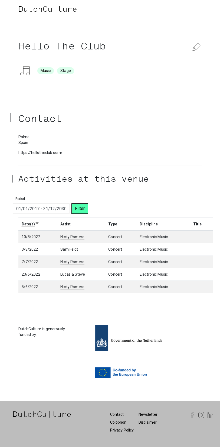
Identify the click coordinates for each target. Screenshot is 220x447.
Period (20, 199)
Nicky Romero (72, 237)
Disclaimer (148, 422)
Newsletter (148, 414)
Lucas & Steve (72, 274)
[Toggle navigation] (196, 10)
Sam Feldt (69, 249)
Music (46, 70)
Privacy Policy (122, 430)
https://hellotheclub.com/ (40, 152)
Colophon (118, 422)
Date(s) (31, 224)
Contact (117, 414)
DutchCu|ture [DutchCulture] (47, 10)
